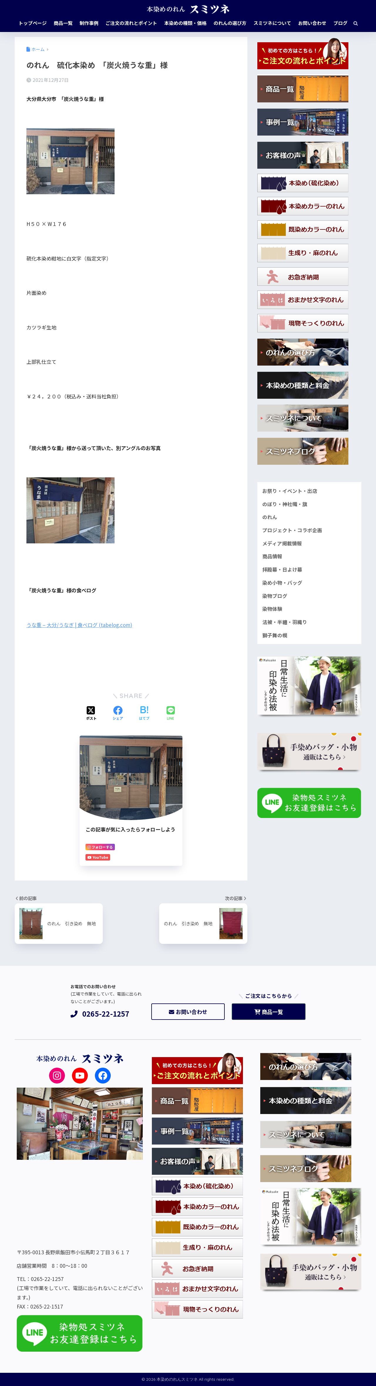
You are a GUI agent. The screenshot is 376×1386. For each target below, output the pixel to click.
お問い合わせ (188, 1011)
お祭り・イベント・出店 (289, 490)
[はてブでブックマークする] (144, 713)
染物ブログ (274, 595)
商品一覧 (268, 1011)
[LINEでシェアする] (171, 714)
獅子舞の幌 (274, 635)
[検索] (353, 23)
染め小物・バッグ (282, 582)
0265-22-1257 (100, 1013)
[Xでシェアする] (91, 713)
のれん (269, 516)
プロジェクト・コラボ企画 (292, 530)
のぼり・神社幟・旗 (284, 504)
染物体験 (272, 608)
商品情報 (272, 556)
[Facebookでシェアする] (118, 713)
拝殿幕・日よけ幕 (282, 569)
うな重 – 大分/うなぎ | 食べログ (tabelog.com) (79, 624)
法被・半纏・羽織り (284, 622)
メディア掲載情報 (282, 543)
